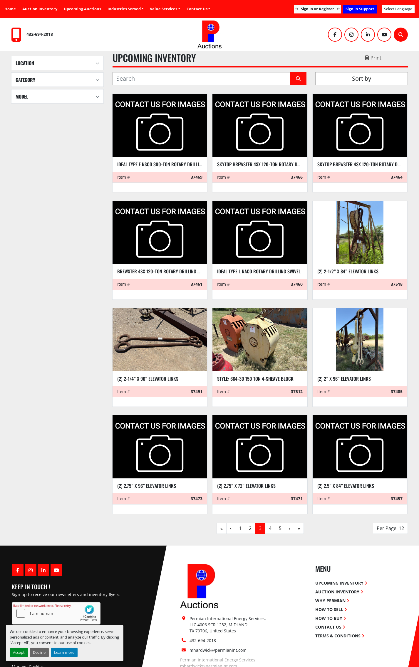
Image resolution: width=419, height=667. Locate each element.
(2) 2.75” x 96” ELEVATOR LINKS (146, 485)
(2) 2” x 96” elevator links (344, 378)
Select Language (398, 8)
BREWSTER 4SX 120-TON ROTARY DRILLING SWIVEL (164, 271)
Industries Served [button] (124, 8)
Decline (39, 652)
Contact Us (197, 8)
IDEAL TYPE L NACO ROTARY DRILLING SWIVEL (259, 271)
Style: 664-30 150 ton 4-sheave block (255, 378)
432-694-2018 (39, 34)
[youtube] (384, 35)
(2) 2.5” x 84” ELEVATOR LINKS (345, 485)
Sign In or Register (317, 8)
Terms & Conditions (338, 636)
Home (10, 8)
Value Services (163, 8)
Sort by (361, 78)
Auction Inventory (39, 8)
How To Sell (329, 609)
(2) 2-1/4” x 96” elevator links (147, 378)
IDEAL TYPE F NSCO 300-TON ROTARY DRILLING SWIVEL (168, 164)
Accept (19, 652)
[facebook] (335, 35)
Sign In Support (360, 8)
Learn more (64, 652)
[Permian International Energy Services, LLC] (199, 585)
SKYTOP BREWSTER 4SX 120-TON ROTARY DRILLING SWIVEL (271, 164)
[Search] (401, 35)
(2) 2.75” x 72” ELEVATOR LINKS (246, 485)
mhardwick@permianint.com (218, 650)
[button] (165, 9)
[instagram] (351, 35)
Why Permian (330, 600)
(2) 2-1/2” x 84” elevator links (347, 271)
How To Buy (328, 618)
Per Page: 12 (390, 528)
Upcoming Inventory (339, 583)
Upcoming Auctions (82, 8)
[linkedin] (368, 35)
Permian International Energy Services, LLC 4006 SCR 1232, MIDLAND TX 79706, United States (228, 625)
